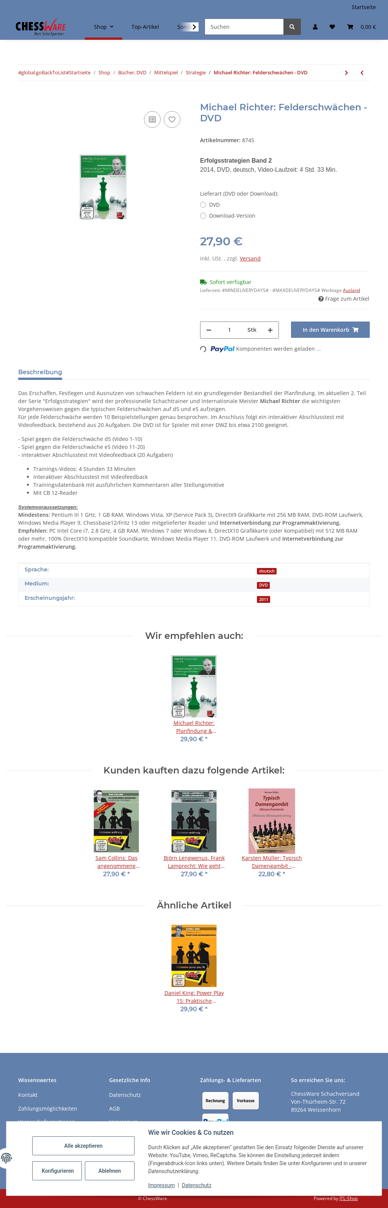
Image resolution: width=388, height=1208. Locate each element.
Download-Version (232, 215)
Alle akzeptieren (83, 1146)
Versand (250, 258)
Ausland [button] (351, 290)
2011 (263, 599)
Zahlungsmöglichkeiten (47, 1108)
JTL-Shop (349, 1198)
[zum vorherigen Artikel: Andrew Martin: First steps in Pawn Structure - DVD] (362, 72)
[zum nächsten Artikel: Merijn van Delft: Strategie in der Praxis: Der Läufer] (346, 72)
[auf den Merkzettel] (172, 119)
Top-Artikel (145, 26)
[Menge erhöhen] (270, 330)
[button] (315, 27)
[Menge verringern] (208, 330)
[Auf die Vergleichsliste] (152, 119)
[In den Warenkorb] (24, 98)
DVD (214, 204)
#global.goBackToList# (43, 72)
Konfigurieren (58, 1171)
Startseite (364, 7)
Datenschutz (196, 1185)
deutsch (267, 571)
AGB (114, 1108)
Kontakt (28, 1094)
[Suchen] (244, 27)
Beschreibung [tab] (40, 372)
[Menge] (229, 330)
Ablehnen (110, 1171)
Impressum (161, 1185)
